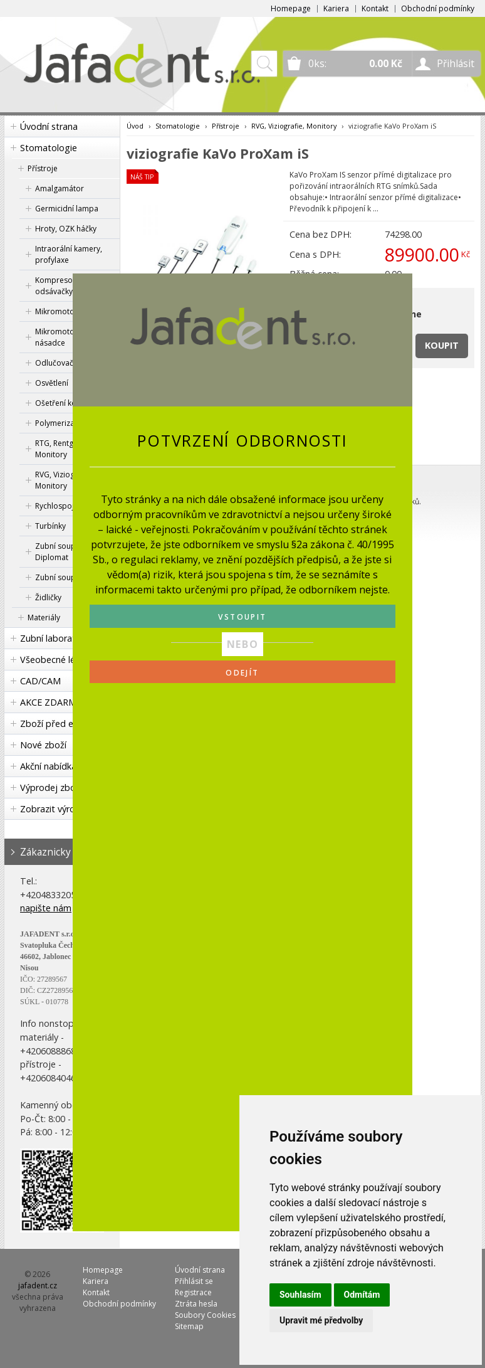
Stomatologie (48, 148)
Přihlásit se (194, 1281)
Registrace (193, 1292)
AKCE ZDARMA (51, 702)
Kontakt (375, 8)
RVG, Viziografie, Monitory (64, 480)
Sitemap (189, 1326)
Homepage (291, 8)
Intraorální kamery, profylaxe (68, 254)
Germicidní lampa (66, 208)
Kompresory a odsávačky (60, 286)
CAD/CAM (40, 681)
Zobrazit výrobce (55, 809)
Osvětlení (51, 383)
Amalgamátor (59, 188)
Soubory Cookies (205, 1315)
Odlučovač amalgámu (74, 363)
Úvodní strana (49, 126)
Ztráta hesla (196, 1303)
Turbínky (50, 526)
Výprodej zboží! (52, 787)
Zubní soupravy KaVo (73, 577)
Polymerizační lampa (72, 423)
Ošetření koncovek (68, 403)
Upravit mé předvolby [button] (321, 1320)
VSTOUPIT (242, 617)
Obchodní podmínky (437, 8)
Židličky (48, 597)
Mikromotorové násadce (63, 337)
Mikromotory (58, 311)
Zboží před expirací (60, 723)
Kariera (336, 8)
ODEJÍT (242, 672)
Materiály (44, 617)
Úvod (135, 125)
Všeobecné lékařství (61, 659)
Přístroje (43, 168)
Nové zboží (43, 745)
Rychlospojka (58, 506)
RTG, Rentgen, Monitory (59, 449)
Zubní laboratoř (52, 638)
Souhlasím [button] (300, 1295)
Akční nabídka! (49, 766)
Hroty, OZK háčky (65, 228)
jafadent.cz (37, 1285)
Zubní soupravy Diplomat (63, 552)
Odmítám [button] (362, 1295)
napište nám (45, 908)
